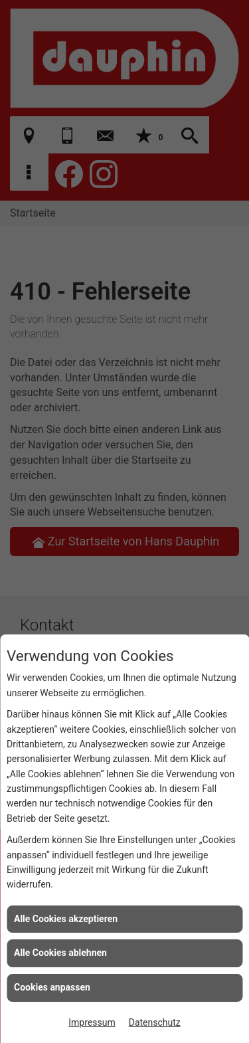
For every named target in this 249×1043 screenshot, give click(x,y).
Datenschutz (155, 1022)
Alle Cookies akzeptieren (66, 918)
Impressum (91, 1022)
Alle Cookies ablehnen (60, 952)
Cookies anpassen (52, 987)
